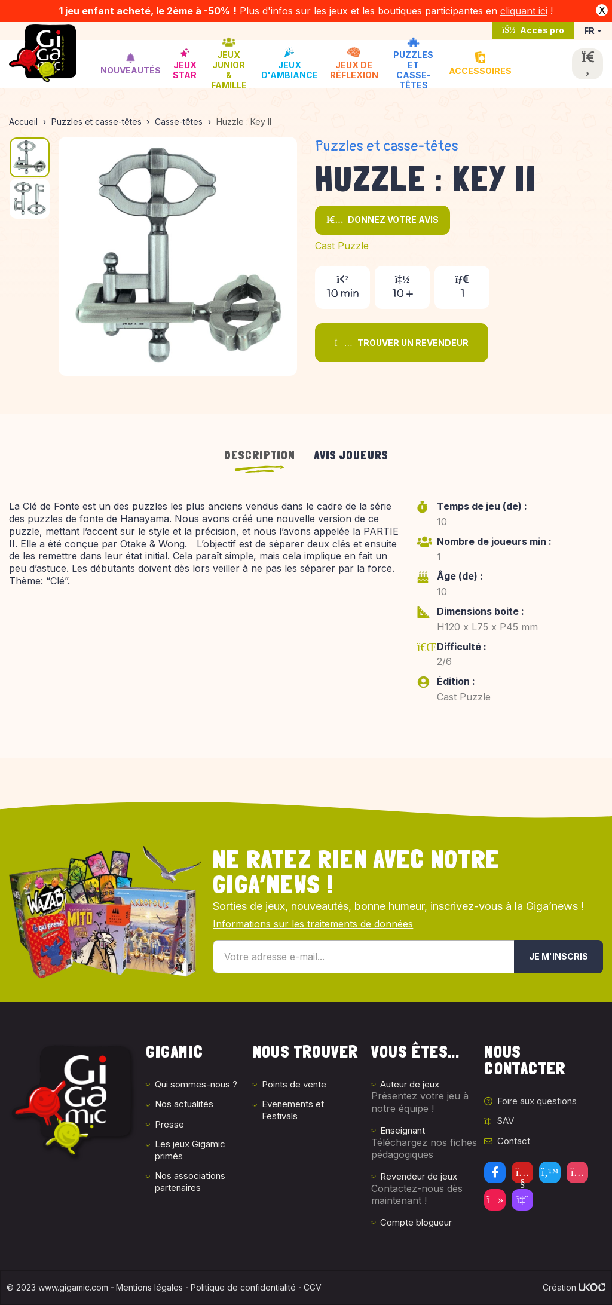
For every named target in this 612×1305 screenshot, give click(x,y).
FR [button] (589, 31)
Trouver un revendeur (402, 343)
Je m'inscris (558, 956)
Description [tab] (259, 455)
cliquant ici (523, 11)
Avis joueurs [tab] (351, 455)
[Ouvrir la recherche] (587, 63)
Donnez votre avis (382, 220)
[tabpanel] (306, 610)
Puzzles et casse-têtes (386, 146)
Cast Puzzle (342, 246)
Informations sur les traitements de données (313, 924)
